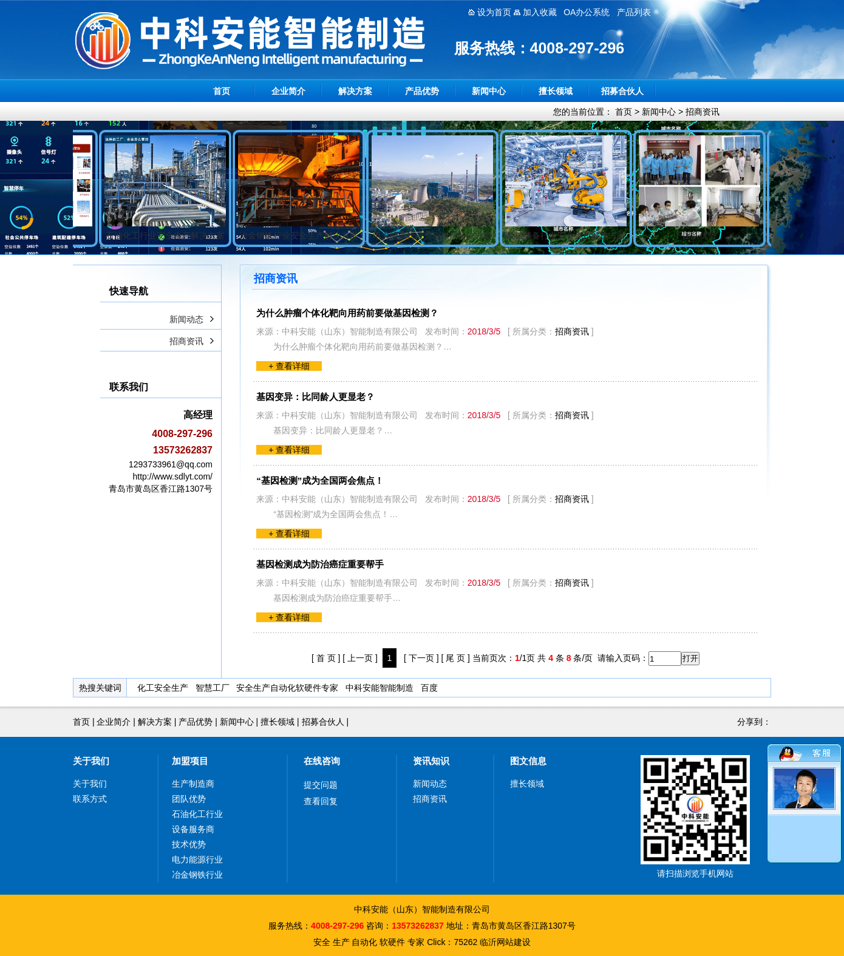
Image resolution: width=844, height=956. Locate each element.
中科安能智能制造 (379, 688)
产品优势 (422, 91)
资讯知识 (431, 761)
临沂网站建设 (505, 942)
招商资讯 (703, 112)
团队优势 (189, 799)
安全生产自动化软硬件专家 (287, 688)
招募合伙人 (622, 91)
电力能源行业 (197, 859)
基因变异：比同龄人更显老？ (315, 397)
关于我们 (91, 761)
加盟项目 (190, 761)
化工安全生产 (162, 688)
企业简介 (288, 91)
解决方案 (355, 91)
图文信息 (528, 761)
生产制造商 (193, 783)
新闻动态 (186, 319)
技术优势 (189, 844)
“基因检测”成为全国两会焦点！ (320, 480)
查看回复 (321, 801)
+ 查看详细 (289, 366)
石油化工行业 (197, 814)
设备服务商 (193, 829)
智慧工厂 (213, 688)
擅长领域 (556, 91)
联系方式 (90, 799)
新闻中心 (489, 91)
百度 (429, 688)
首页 (221, 91)
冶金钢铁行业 (197, 875)
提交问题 (321, 785)
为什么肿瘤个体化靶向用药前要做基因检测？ (347, 313)
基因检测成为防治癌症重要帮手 (320, 564)
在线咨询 (322, 761)
